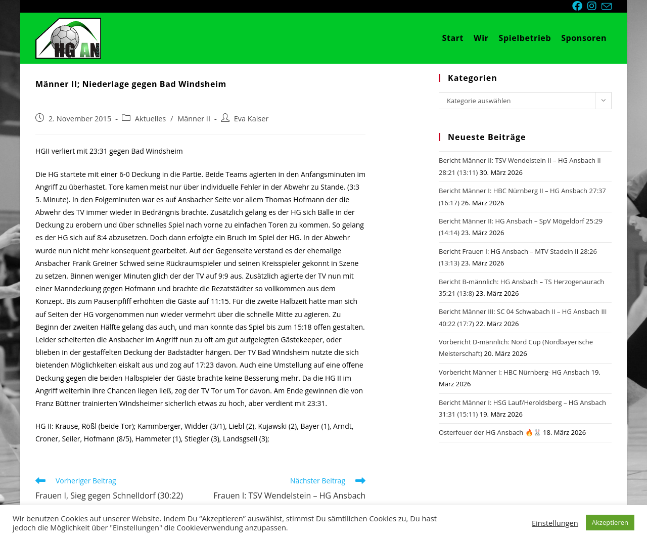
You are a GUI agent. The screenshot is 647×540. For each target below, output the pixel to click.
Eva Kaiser (251, 118)
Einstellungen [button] (555, 522)
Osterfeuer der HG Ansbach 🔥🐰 (490, 432)
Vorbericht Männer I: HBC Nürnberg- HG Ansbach (514, 372)
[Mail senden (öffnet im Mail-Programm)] (607, 6)
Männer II (193, 118)
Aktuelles (150, 118)
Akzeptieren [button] (610, 522)
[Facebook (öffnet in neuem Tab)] (579, 6)
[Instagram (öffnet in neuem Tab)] (594, 6)
